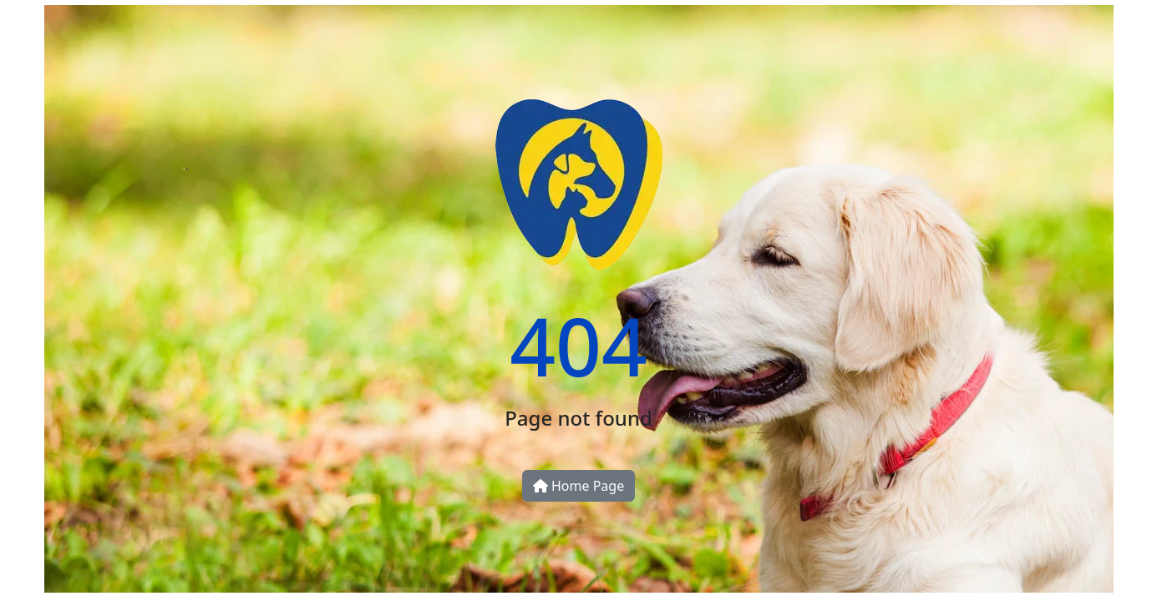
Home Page (578, 486)
